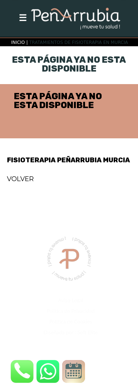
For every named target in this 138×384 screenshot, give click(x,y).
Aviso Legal (71, 300)
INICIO (18, 42)
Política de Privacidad (71, 311)
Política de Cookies (70, 321)
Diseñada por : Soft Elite (70, 332)
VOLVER (20, 179)
